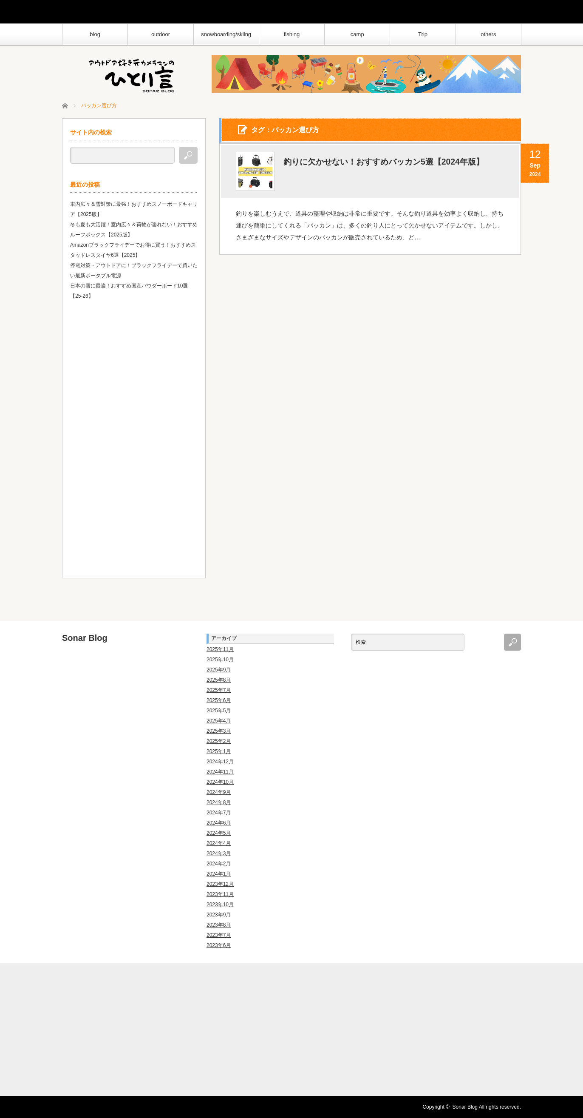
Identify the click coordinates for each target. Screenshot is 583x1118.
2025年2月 (219, 741)
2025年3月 (219, 731)
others (488, 34)
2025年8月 (219, 680)
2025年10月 (220, 660)
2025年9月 (219, 670)
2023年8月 (219, 925)
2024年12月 (220, 762)
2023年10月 (220, 904)
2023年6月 (219, 945)
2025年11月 (220, 649)
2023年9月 (219, 915)
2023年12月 (220, 884)
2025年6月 (219, 700)
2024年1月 (219, 874)
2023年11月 (220, 894)
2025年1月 (219, 751)
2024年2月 (219, 864)
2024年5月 (219, 833)
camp (357, 34)
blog (95, 34)
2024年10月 (220, 782)
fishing (292, 34)
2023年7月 (219, 935)
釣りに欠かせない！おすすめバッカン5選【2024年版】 (388, 162)
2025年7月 (219, 690)
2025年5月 (219, 711)
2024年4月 (219, 843)
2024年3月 (219, 853)
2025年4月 (219, 721)
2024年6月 (219, 823)
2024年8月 (219, 802)
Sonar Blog (85, 638)
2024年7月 (219, 813)
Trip (422, 34)
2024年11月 (220, 772)
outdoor (160, 34)
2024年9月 (219, 792)
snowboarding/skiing (226, 34)
